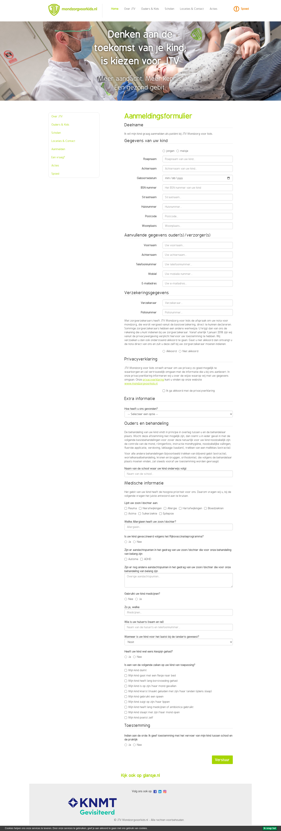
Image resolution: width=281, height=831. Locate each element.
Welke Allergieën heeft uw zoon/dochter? (150, 521)
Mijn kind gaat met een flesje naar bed (150, 675)
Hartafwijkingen (190, 508)
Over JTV (129, 9)
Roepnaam (150, 159)
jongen (168, 151)
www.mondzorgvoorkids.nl (141, 383)
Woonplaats (149, 226)
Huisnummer (149, 206)
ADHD (145, 559)
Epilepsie (166, 513)
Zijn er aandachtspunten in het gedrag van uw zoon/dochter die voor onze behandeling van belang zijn (177, 552)
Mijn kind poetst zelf (138, 717)
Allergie (170, 508)
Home (114, 9)
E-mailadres (149, 283)
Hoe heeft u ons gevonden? (141, 409)
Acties (213, 9)
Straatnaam (149, 197)
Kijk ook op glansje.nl (140, 775)
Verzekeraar (149, 303)
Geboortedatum (147, 178)
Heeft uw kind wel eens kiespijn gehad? (148, 651)
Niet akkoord (188, 351)
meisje (182, 151)
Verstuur (222, 759)
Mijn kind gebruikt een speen (144, 696)
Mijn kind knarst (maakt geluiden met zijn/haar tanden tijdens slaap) (168, 691)
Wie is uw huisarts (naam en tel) (144, 622)
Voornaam (150, 245)
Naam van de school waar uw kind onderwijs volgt (155, 468)
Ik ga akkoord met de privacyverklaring (189, 390)
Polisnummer (149, 312)
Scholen (169, 9)
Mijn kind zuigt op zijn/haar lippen (147, 701)
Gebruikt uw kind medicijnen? (142, 593)
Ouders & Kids (150, 9)
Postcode (151, 216)
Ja (127, 541)
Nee (137, 541)
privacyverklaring (153, 379)
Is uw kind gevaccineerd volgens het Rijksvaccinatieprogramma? (164, 536)
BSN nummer (149, 187)
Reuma (130, 508)
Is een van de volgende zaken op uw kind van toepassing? (159, 665)
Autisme (131, 559)
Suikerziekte (147, 513)
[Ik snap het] (269, 828)
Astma (130, 513)
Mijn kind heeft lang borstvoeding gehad (151, 680)
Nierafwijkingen (150, 508)
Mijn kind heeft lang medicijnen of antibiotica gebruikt (159, 707)
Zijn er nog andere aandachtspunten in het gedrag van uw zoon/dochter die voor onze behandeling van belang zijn (177, 569)
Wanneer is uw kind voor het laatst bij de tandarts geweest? (161, 636)
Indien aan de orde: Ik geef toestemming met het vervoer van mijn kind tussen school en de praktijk (178, 737)
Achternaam (149, 168)
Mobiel (152, 274)
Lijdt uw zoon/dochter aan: (141, 503)
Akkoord (170, 351)
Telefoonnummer (146, 264)
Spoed (245, 9)
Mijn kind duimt (135, 670)
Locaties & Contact (192, 9)
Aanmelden (58, 149)
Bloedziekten (214, 508)
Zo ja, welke (132, 607)
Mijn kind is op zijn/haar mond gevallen (150, 686)
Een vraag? (58, 157)
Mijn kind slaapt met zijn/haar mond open (152, 712)
